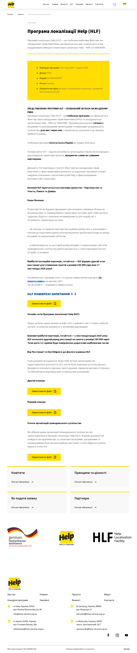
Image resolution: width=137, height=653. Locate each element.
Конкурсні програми (17, 600)
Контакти (99, 4)
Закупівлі (79, 4)
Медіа (107, 594)
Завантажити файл (44, 303)
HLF (71, 4)
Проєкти (64, 4)
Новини (55, 4)
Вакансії (89, 4)
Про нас (46, 4)
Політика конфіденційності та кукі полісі (80, 649)
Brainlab (127, 649)
